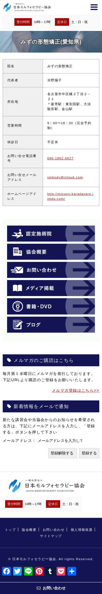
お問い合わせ (54, 529)
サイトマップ (51, 536)
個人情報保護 (82, 529)
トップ (10, 529)
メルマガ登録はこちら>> (75, 390)
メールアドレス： (20, 440)
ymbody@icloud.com (65, 177)
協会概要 (29, 529)
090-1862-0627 (60, 158)
